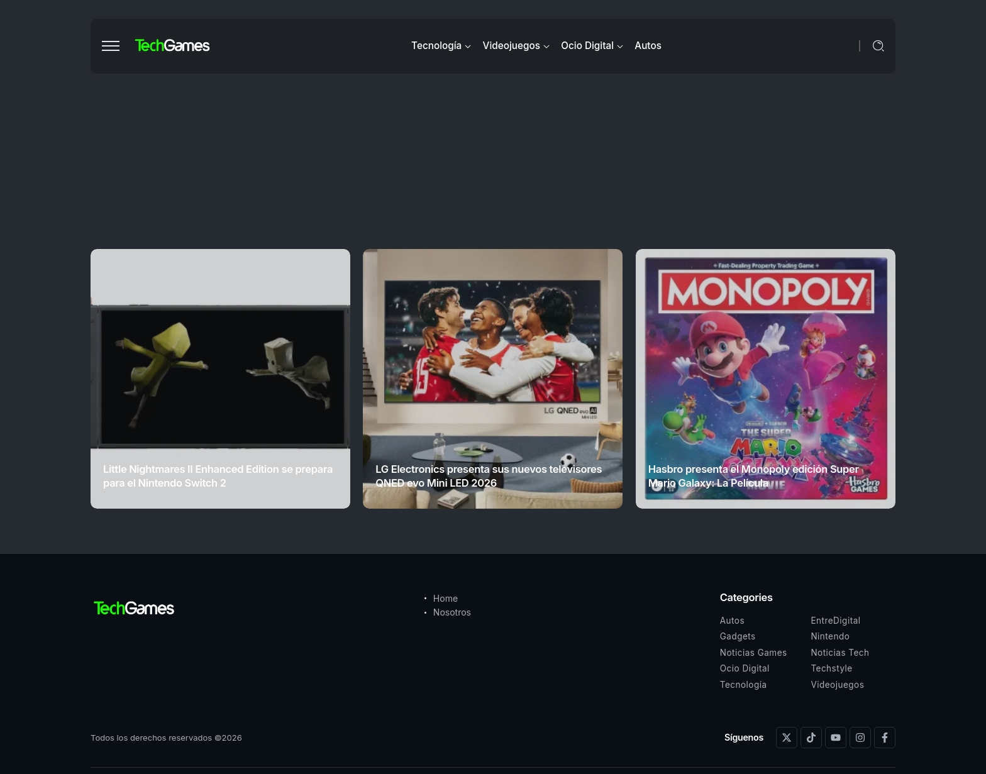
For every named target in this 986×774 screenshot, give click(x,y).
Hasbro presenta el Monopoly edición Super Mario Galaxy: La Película (753, 476)
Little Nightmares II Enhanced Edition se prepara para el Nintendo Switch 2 (218, 476)
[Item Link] (220, 379)
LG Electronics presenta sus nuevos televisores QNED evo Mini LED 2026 (488, 476)
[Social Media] (786, 737)
